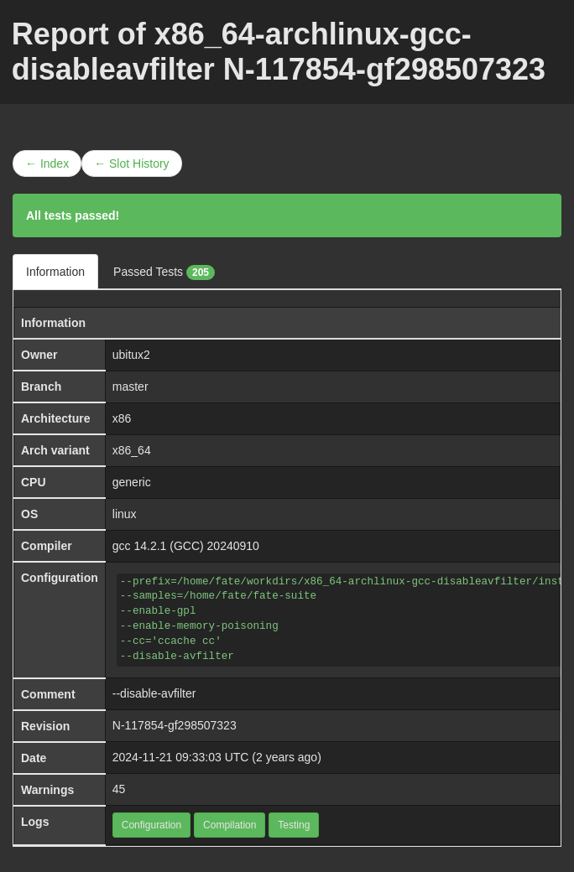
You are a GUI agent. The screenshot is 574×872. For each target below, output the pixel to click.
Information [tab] (55, 271)
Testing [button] (294, 825)
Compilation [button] (229, 825)
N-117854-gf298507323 (174, 725)
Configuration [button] (151, 825)
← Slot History (131, 163)
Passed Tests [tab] (164, 272)
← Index (47, 163)
